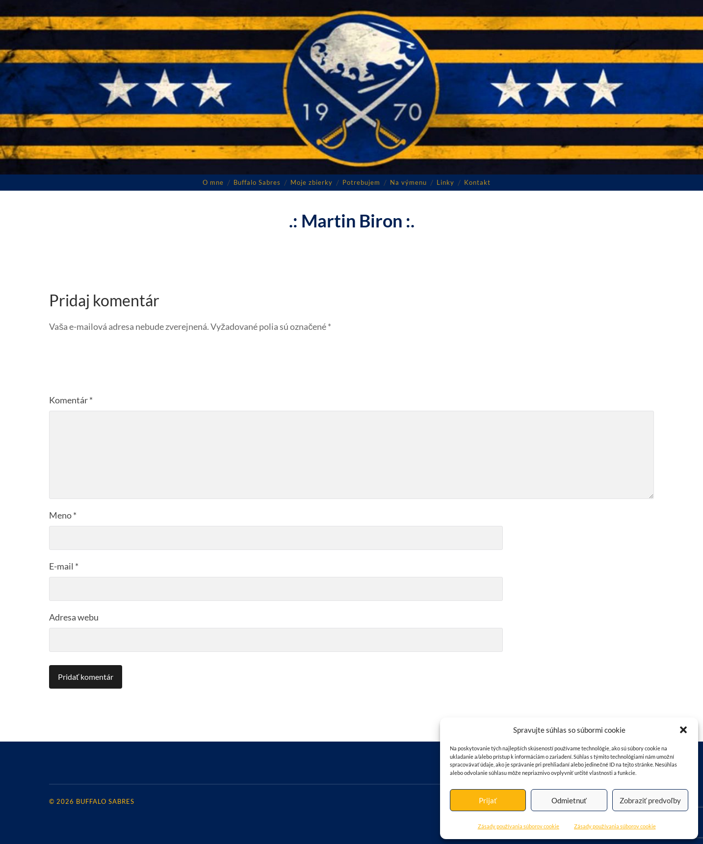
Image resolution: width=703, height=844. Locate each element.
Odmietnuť (569, 800)
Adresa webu (74, 617)
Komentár (71, 400)
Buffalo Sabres (257, 182)
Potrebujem (361, 182)
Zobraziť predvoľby (650, 800)
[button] (683, 730)
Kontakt (477, 182)
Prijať (488, 800)
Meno (63, 515)
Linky (445, 182)
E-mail (63, 566)
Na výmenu (408, 182)
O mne (213, 182)
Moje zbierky (311, 182)
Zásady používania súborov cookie (519, 826)
